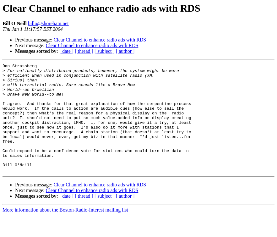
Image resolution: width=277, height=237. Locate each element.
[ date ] (66, 51)
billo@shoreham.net (48, 23)
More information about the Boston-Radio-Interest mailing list (65, 231)
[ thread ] (84, 51)
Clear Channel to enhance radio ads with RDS (100, 39)
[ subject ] (105, 51)
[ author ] (125, 51)
